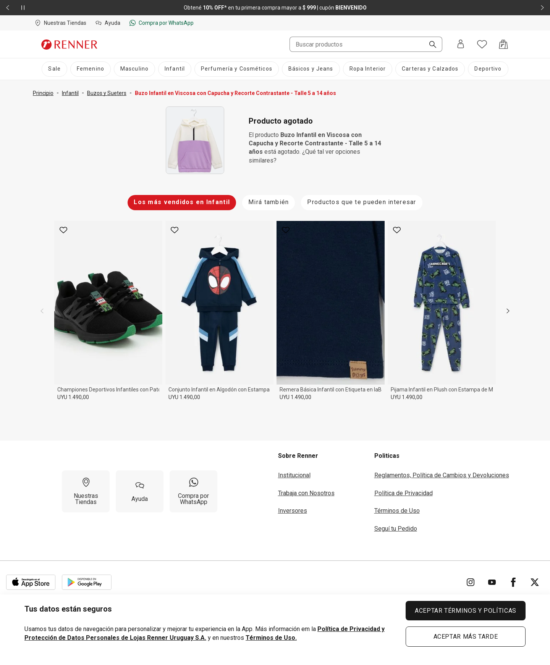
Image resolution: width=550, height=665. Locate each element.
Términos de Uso (397, 510)
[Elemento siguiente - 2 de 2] (542, 7)
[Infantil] (174, 69)
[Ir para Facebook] (513, 582)
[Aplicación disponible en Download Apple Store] (31, 582)
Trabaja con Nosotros (306, 493)
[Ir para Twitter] (535, 582)
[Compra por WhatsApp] (193, 491)
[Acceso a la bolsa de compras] (503, 44)
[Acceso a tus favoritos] (482, 44)
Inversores (292, 510)
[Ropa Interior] (368, 69)
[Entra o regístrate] (460, 44)
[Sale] (54, 69)
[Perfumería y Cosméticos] (236, 69)
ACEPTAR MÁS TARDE (466, 636)
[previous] (42, 311)
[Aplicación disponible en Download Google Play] (87, 582)
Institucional (294, 475)
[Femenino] (90, 69)
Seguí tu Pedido (395, 528)
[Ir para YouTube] (492, 582)
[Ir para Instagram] (470, 582)
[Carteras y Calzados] (430, 69)
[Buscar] (429, 45)
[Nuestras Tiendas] (86, 491)
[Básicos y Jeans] (311, 69)
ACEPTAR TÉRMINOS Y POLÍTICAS (465, 610)
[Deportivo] (488, 69)
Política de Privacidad (403, 493)
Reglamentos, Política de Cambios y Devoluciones (441, 475)
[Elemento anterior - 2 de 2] (7, 7)
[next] (508, 311)
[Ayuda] (139, 491)
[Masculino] (134, 69)
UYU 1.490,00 (73, 397)
